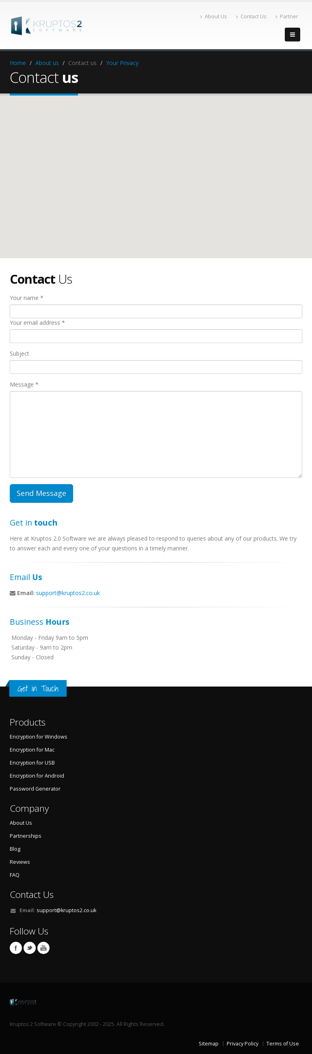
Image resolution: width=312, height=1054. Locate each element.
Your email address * (37, 322)
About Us (213, 16)
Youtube (43, 948)
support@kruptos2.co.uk (68, 593)
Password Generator (35, 788)
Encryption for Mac (32, 749)
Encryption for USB (32, 762)
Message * (24, 384)
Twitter (30, 948)
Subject (19, 353)
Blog (15, 848)
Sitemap (209, 1043)
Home (18, 63)
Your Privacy (122, 63)
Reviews (20, 861)
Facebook (16, 948)
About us (47, 63)
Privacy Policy (242, 1043)
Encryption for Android (37, 775)
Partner (286, 16)
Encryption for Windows (38, 736)
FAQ (15, 874)
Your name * (26, 298)
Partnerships (25, 835)
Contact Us (251, 16)
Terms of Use (282, 1043)
